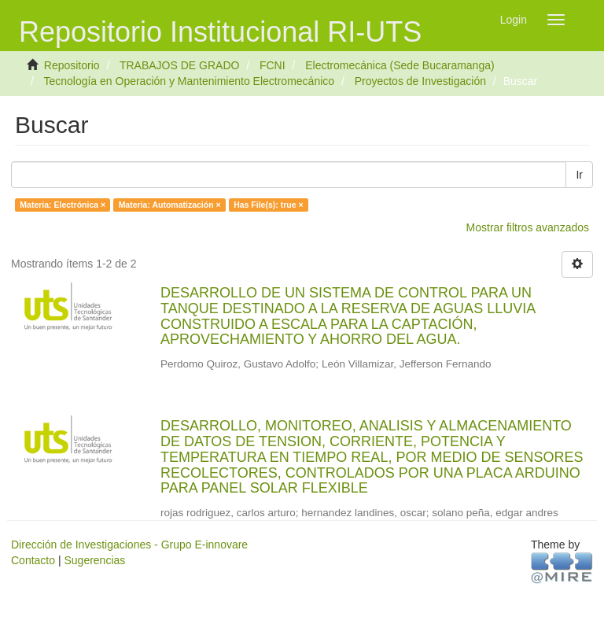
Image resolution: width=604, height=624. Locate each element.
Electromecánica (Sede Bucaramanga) (399, 65)
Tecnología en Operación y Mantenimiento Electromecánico (188, 81)
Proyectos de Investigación (420, 81)
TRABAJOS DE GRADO (179, 65)
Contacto (33, 560)
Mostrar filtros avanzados (527, 227)
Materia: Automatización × (170, 204)
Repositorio (72, 65)
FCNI (272, 65)
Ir (579, 174)
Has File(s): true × (268, 204)
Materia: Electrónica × (62, 204)
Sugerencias (94, 560)
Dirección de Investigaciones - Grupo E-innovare (129, 544)
